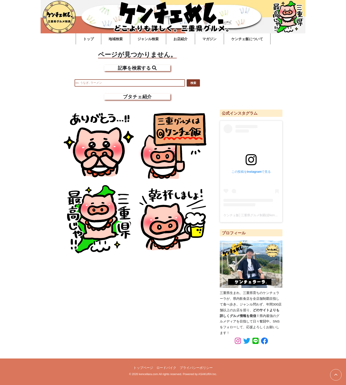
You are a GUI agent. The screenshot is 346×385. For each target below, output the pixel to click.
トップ (88, 39)
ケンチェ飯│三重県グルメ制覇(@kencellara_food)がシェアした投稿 (270, 215)
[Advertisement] (251, 74)
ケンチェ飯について (247, 39)
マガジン (209, 39)
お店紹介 (180, 39)
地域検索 (116, 39)
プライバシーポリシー (196, 368)
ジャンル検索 (148, 39)
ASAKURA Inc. (207, 374)
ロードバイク (166, 368)
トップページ (143, 368)
